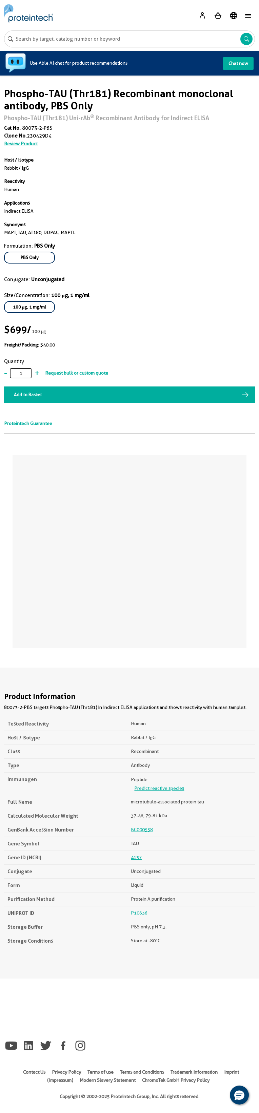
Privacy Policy (66, 1072)
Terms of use (100, 1072)
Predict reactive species (159, 788)
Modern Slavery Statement (108, 1080)
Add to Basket (28, 394)
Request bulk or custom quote (76, 373)
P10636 (139, 913)
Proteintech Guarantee (28, 423)
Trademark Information (194, 1072)
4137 (136, 857)
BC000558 (142, 829)
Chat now (238, 63)
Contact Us (34, 1072)
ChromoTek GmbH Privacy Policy (176, 1080)
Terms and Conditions (142, 1072)
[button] (239, 1095)
